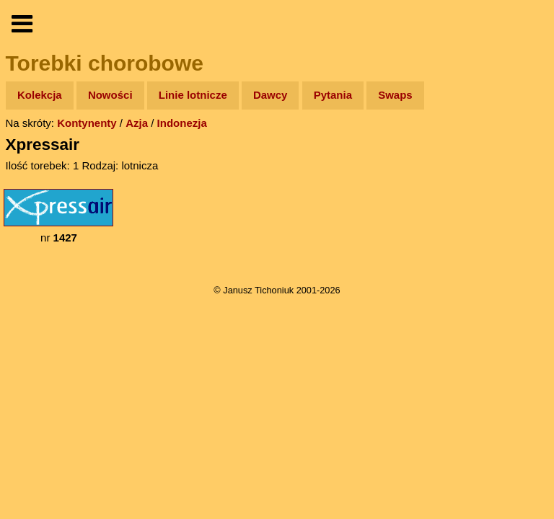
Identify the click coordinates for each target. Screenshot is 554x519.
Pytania (333, 95)
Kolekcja (39, 95)
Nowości (110, 95)
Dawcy (270, 95)
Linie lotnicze (193, 95)
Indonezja (182, 123)
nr (58, 216)
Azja (137, 123)
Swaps (395, 95)
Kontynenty (87, 123)
